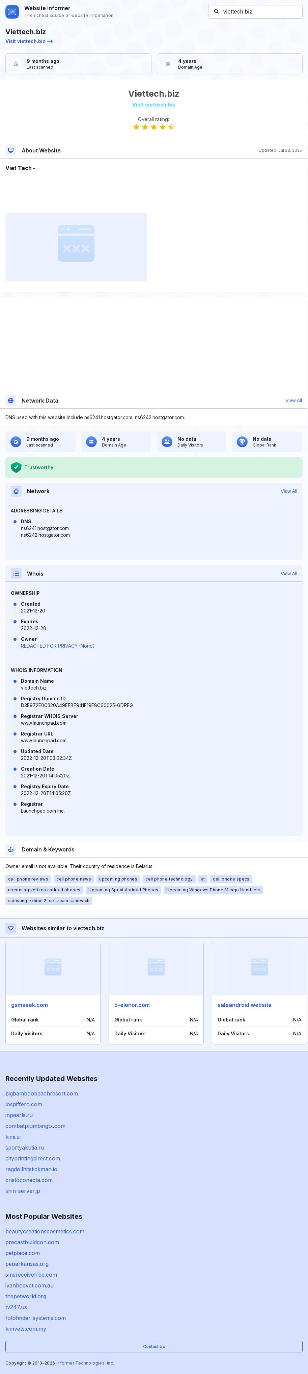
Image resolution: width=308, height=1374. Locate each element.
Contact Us (154, 1346)
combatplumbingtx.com (35, 1126)
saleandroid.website (245, 1005)
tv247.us (16, 1307)
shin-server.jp (22, 1190)
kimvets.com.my (25, 1328)
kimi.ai (13, 1136)
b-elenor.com (132, 1005)
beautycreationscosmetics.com (44, 1231)
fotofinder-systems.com (35, 1318)
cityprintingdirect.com (32, 1158)
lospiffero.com (23, 1104)
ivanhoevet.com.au (29, 1285)
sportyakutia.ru (24, 1147)
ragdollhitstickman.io (31, 1169)
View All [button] (293, 400)
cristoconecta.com (29, 1180)
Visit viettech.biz (29, 41)
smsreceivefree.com (31, 1274)
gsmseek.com (29, 1005)
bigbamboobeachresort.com (41, 1093)
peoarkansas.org (27, 1263)
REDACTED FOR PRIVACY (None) (58, 646)
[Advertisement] (153, 193)
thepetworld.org (25, 1296)
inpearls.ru (19, 1115)
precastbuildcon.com (32, 1242)
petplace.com (22, 1253)
